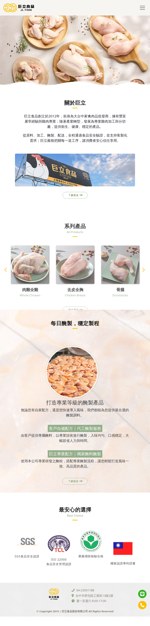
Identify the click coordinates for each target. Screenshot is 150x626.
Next (145, 51)
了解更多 (75, 198)
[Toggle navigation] (142, 8)
